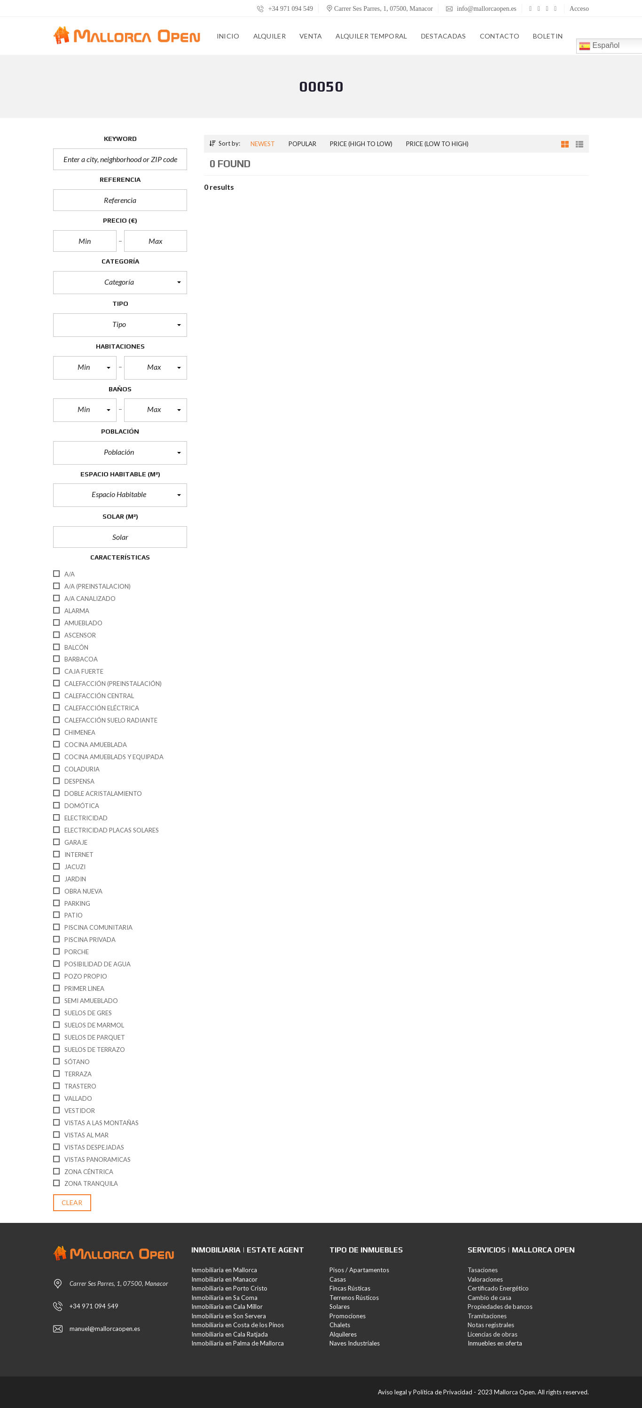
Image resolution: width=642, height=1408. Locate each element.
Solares (339, 1306)
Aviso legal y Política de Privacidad (425, 1392)
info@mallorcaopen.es (481, 8)
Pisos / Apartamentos (359, 1270)
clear (72, 1202)
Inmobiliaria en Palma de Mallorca (237, 1343)
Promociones (347, 1316)
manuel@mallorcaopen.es (105, 1328)
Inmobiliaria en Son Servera (228, 1316)
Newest (263, 144)
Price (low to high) (437, 144)
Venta (310, 36)
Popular (302, 144)
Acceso (579, 8)
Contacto (499, 36)
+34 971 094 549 (285, 8)
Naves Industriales (354, 1343)
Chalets (339, 1325)
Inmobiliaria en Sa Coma (224, 1297)
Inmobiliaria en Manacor (224, 1279)
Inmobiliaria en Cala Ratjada (229, 1334)
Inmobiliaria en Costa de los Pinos (237, 1325)
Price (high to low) (361, 144)
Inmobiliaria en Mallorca (224, 1270)
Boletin (548, 36)
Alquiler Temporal (371, 36)
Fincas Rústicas (349, 1288)
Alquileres (343, 1334)
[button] (120, 283)
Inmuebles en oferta (495, 1343)
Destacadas (443, 36)
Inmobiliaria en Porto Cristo (229, 1288)
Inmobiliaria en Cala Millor (227, 1306)
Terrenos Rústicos (354, 1297)
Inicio (228, 36)
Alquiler (269, 36)
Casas (337, 1279)
